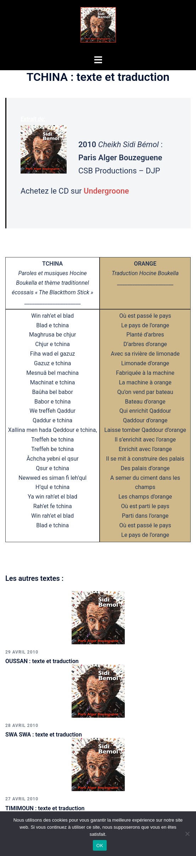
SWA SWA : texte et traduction (43, 734)
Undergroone (106, 191)
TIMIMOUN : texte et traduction (44, 808)
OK (99, 845)
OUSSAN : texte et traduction (42, 661)
